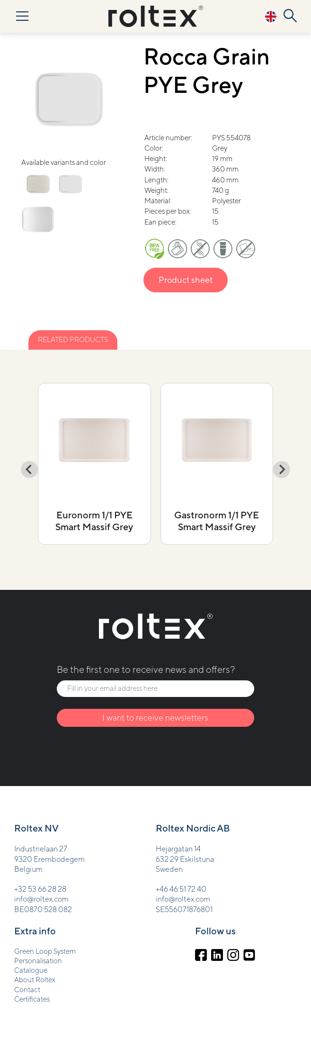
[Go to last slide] (29, 469)
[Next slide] (281, 469)
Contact (27, 990)
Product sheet (186, 280)
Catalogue (30, 970)
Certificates (32, 999)
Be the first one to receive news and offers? (146, 669)
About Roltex (34, 980)
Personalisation (38, 961)
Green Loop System (45, 951)
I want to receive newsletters (155, 718)
